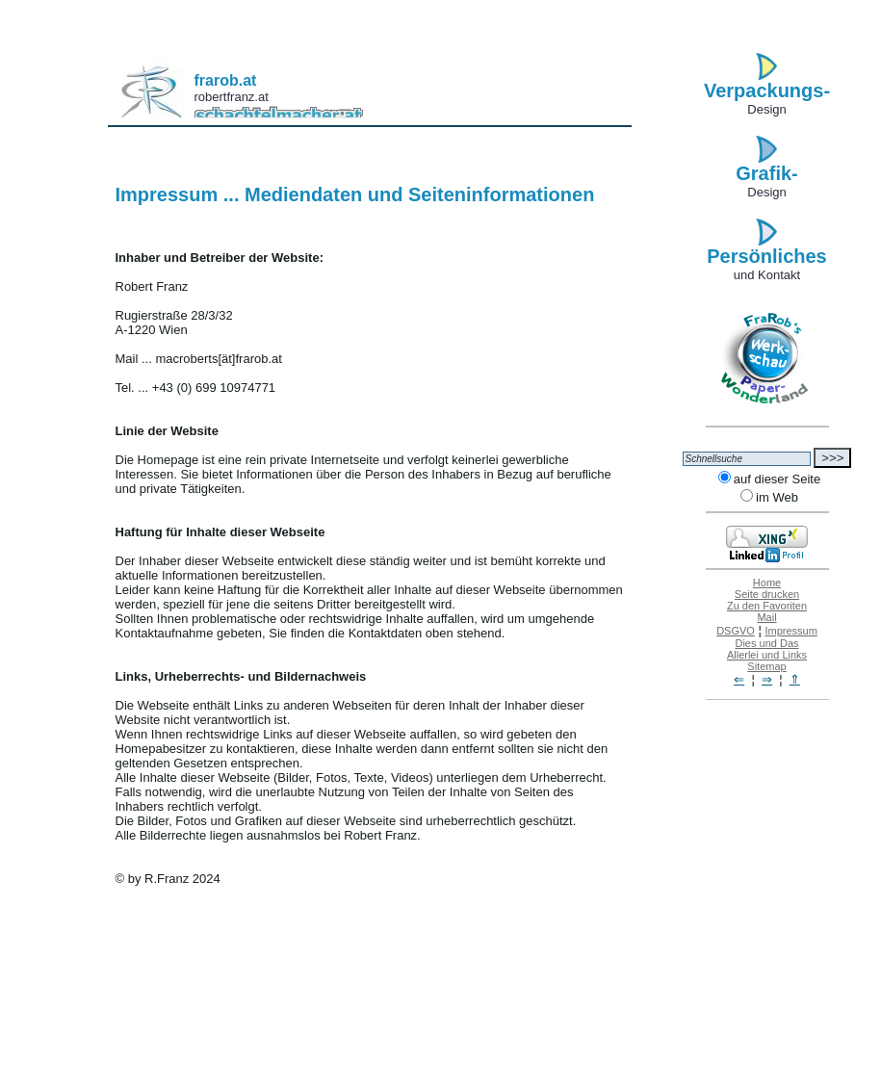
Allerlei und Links (767, 655)
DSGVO (735, 630)
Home (767, 582)
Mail (766, 617)
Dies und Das (766, 643)
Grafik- (766, 173)
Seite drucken (767, 594)
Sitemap (766, 666)
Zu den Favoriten (767, 605)
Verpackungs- (767, 90)
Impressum (790, 630)
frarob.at (225, 80)
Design (766, 109)
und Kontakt (767, 275)
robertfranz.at (231, 97)
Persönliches (767, 256)
